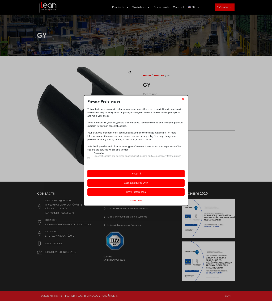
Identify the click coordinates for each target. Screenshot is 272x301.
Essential (99, 153)
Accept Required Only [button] (136, 182)
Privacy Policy (136, 200)
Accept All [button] (136, 173)
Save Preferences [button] (136, 192)
